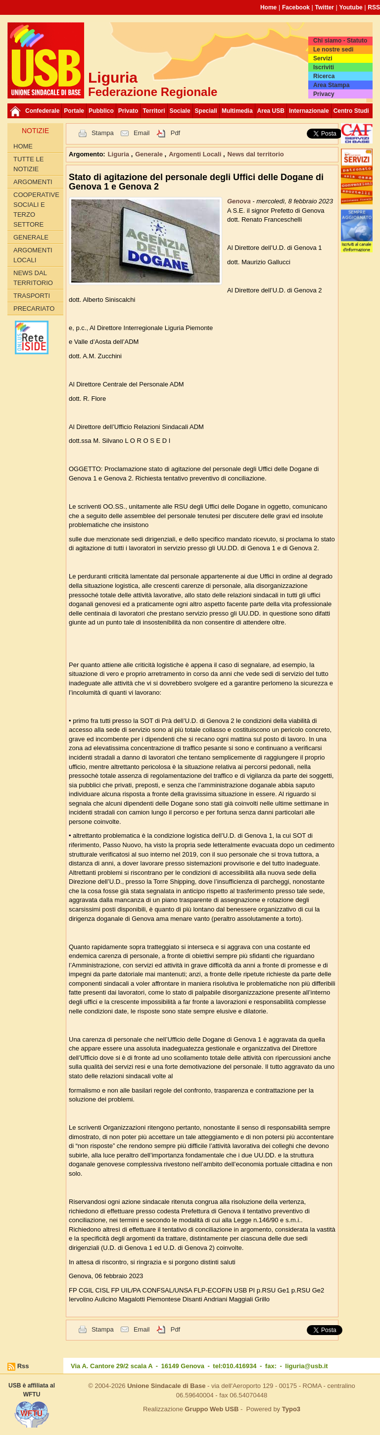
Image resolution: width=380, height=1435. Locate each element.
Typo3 (291, 1409)
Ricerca (323, 76)
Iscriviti (323, 67)
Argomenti (32, 182)
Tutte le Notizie (28, 164)
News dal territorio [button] (256, 154)
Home (268, 7)
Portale (74, 110)
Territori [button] (153, 110)
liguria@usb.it (306, 1366)
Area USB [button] (271, 110)
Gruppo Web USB (211, 1409)
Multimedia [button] (237, 110)
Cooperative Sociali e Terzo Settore (36, 209)
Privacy (323, 94)
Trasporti (31, 295)
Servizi (322, 58)
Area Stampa (331, 85)
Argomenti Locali (32, 255)
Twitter (324, 7)
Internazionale (309, 110)
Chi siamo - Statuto (340, 40)
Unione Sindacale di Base (166, 1385)
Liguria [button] (119, 154)
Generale (30, 237)
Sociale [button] (180, 110)
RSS (374, 7)
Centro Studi (351, 110)
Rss (23, 1366)
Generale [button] (149, 154)
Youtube (351, 7)
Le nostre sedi (333, 49)
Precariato (33, 308)
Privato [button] (128, 110)
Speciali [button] (206, 110)
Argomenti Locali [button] (196, 154)
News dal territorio (33, 278)
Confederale (42, 110)
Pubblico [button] (101, 110)
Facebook (296, 7)
